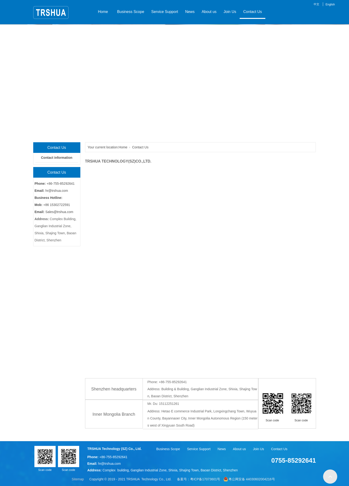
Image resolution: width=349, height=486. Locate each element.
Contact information (56, 157)
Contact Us (252, 12)
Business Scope (129, 12)
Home (103, 12)
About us (209, 12)
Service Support (164, 12)
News (190, 12)
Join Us (230, 12)
